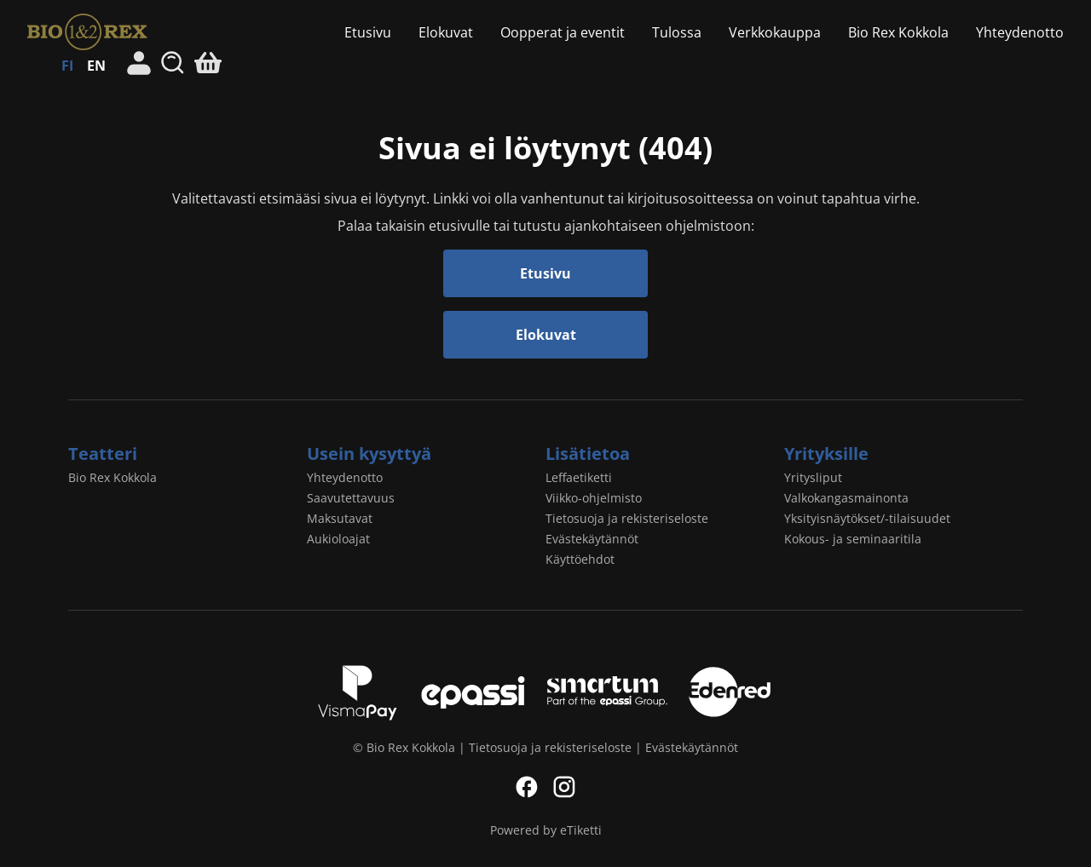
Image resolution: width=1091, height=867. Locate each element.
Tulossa (676, 32)
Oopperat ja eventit (562, 32)
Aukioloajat (338, 539)
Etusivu (367, 32)
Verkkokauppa (775, 32)
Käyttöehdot (580, 559)
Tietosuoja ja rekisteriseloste (627, 518)
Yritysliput (813, 477)
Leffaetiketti (579, 477)
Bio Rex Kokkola (104, 32)
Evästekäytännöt (592, 539)
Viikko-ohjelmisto (594, 498)
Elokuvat (446, 32)
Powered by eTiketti (546, 830)
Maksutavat (339, 518)
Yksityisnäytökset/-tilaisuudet (867, 518)
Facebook (526, 787)
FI (67, 65)
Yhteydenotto (1020, 32)
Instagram (564, 787)
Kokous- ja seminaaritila (852, 539)
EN (96, 65)
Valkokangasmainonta (846, 498)
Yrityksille (826, 453)
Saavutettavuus (351, 498)
